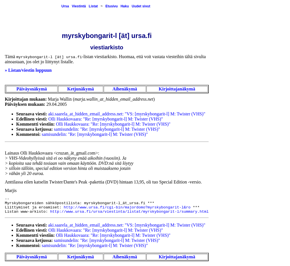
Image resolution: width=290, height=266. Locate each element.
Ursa (65, 6)
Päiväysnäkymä (31, 88)
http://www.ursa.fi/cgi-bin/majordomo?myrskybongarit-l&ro (127, 207)
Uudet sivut (141, 6)
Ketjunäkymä (80, 88)
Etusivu (111, 6)
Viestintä (79, 6)
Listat (93, 6)
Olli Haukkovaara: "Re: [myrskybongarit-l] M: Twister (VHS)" (105, 119)
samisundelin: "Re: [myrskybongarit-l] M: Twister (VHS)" (107, 129)
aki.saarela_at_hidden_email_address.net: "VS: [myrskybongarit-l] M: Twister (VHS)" (126, 113)
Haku (125, 6)
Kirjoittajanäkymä (177, 88)
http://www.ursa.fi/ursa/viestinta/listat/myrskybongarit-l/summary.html (129, 212)
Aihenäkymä (124, 88)
